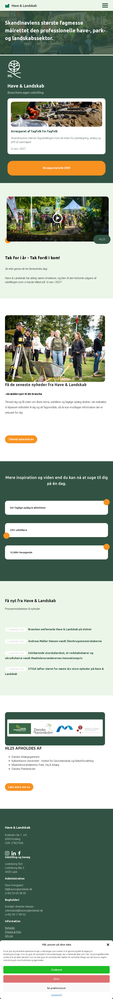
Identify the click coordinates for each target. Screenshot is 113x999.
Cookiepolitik (56, 995)
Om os (9, 933)
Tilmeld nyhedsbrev (23, 438)
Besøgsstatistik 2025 (56, 168)
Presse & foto (13, 929)
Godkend (56, 969)
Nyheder (10, 925)
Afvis (57, 978)
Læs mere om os (21, 785)
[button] (108, 944)
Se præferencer (56, 988)
